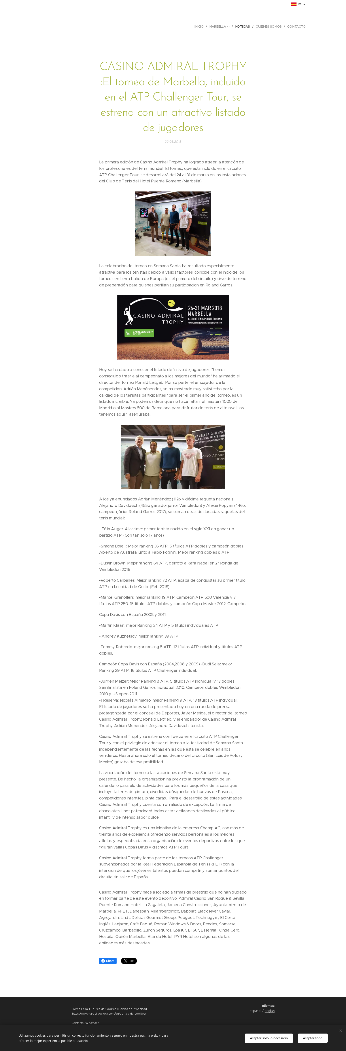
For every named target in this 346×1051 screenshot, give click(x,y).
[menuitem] (200, 26)
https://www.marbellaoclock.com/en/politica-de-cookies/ (109, 1013)
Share (107, 961)
